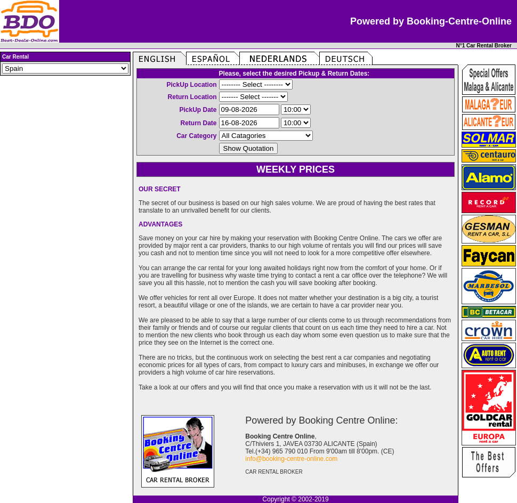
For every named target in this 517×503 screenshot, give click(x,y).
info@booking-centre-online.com (291, 459)
